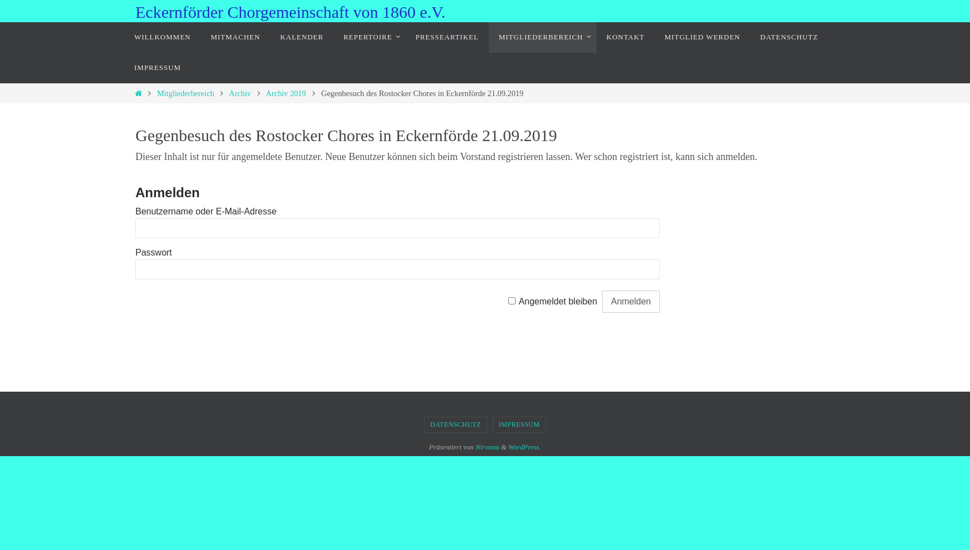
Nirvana (487, 447)
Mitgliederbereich (185, 93)
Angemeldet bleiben (558, 301)
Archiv (240, 93)
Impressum (519, 424)
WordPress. (524, 447)
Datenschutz (455, 424)
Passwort (153, 252)
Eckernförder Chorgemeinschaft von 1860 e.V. (290, 12)
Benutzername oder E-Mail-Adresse (205, 211)
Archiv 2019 (286, 93)
